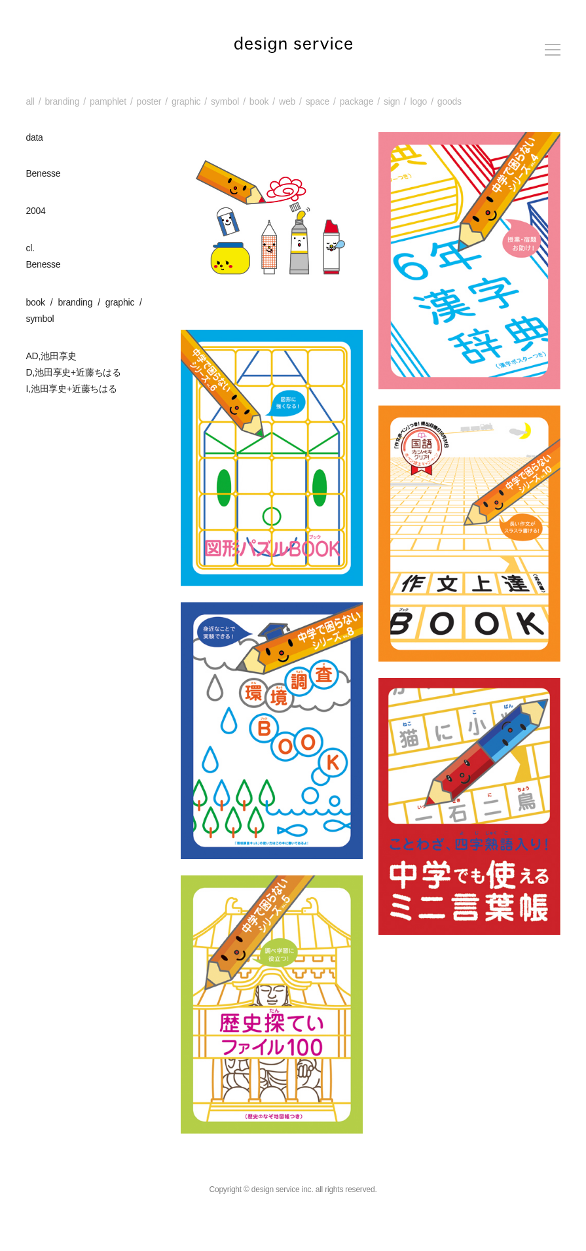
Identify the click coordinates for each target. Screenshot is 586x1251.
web (287, 101)
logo (418, 101)
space (317, 101)
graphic (186, 101)
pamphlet (108, 101)
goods (449, 101)
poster (149, 101)
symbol (225, 101)
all (30, 101)
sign (392, 101)
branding (62, 101)
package (356, 101)
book (259, 101)
